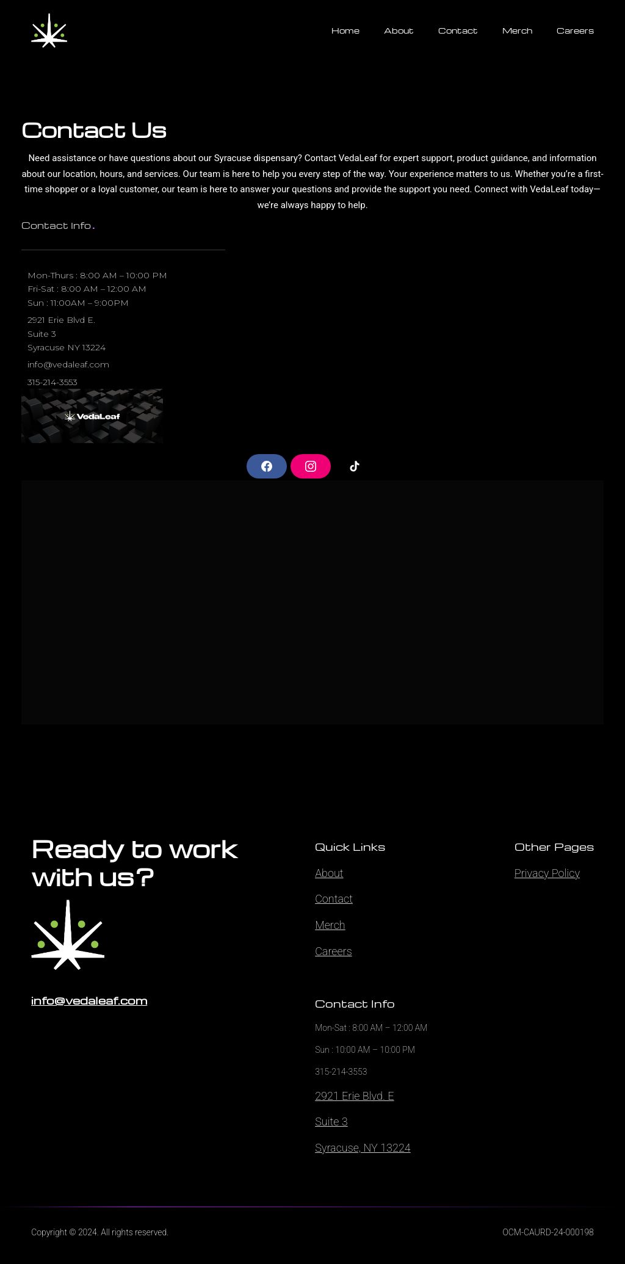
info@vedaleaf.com (89, 1000)
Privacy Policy (547, 873)
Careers (333, 951)
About (329, 873)
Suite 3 (331, 1121)
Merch (330, 925)
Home (345, 30)
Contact (334, 898)
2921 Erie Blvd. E (354, 1095)
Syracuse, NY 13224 (363, 1147)
